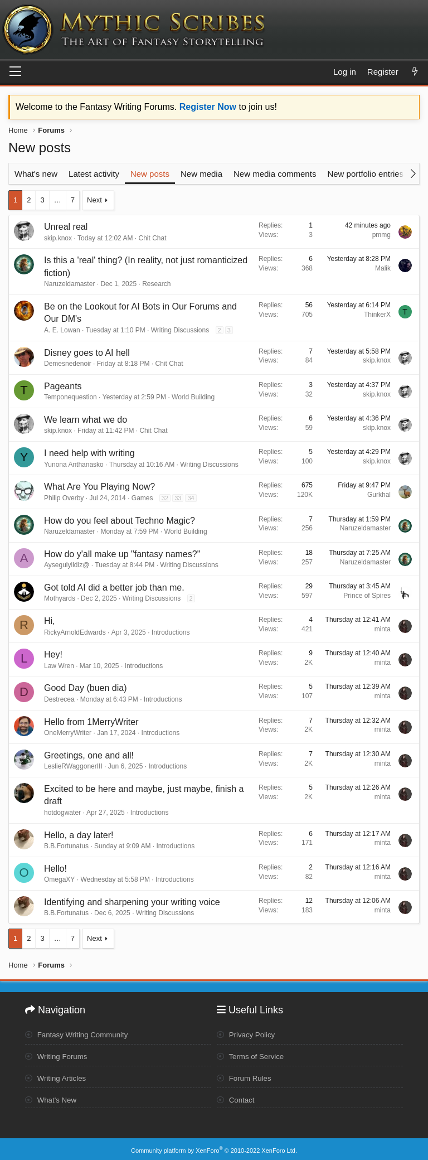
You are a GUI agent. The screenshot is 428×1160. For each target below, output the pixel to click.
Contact (236, 1098)
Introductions (171, 632)
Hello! (55, 868)
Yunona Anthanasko (74, 464)
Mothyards (59, 598)
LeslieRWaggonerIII (73, 766)
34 (190, 498)
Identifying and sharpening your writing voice (132, 902)
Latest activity (94, 173)
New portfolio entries (365, 173)
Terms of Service (252, 1055)
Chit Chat (152, 238)
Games (142, 498)
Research (156, 284)
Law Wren (59, 666)
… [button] (57, 200)
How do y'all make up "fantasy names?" (122, 554)
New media (201, 173)
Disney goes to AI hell (87, 352)
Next (94, 200)
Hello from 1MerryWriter (91, 722)
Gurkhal (379, 495)
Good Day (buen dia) (85, 688)
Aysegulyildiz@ (66, 565)
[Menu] (15, 72)
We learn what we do (85, 419)
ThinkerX (377, 314)
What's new (35, 173)
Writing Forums (58, 1055)
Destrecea (59, 699)
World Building (193, 397)
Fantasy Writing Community (79, 1033)
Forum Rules (245, 1076)
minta (382, 629)
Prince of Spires (367, 596)
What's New (52, 1098)
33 (177, 498)
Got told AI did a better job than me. (114, 587)
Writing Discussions (180, 330)
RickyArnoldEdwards (75, 632)
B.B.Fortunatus (66, 846)
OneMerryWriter (67, 733)
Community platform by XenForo (214, 1147)
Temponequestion (70, 397)
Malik (383, 268)
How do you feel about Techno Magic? (119, 520)
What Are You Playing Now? (99, 486)
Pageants (63, 386)
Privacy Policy (247, 1033)
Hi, (49, 621)
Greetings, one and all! (89, 755)
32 (165, 498)
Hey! (53, 654)
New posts (149, 173)
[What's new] (415, 71)
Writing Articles (57, 1076)
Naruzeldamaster (69, 284)
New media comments (275, 173)
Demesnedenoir (67, 364)
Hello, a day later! (79, 835)
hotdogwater (62, 812)
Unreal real (65, 226)
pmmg (381, 235)
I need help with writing (89, 453)
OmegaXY (59, 879)
